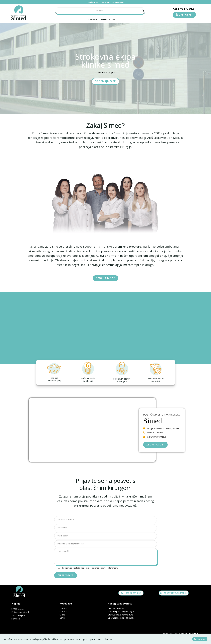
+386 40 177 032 (183, 9)
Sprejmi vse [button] (199, 639)
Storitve (93, 19)
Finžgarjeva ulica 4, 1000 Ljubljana (163, 428)
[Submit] (143, 11)
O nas (104, 19)
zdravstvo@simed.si (156, 436)
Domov (62, 608)
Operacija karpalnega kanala (121, 617)
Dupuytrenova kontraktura (120, 614)
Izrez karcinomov (116, 608)
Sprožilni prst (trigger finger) (121, 611)
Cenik (112, 19)
